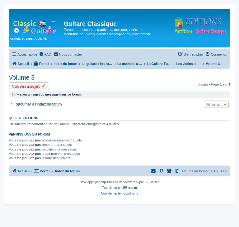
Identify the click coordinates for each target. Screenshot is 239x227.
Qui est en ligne (23, 118)
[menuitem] (45, 54)
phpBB (105, 182)
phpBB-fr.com (127, 188)
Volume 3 (22, 77)
